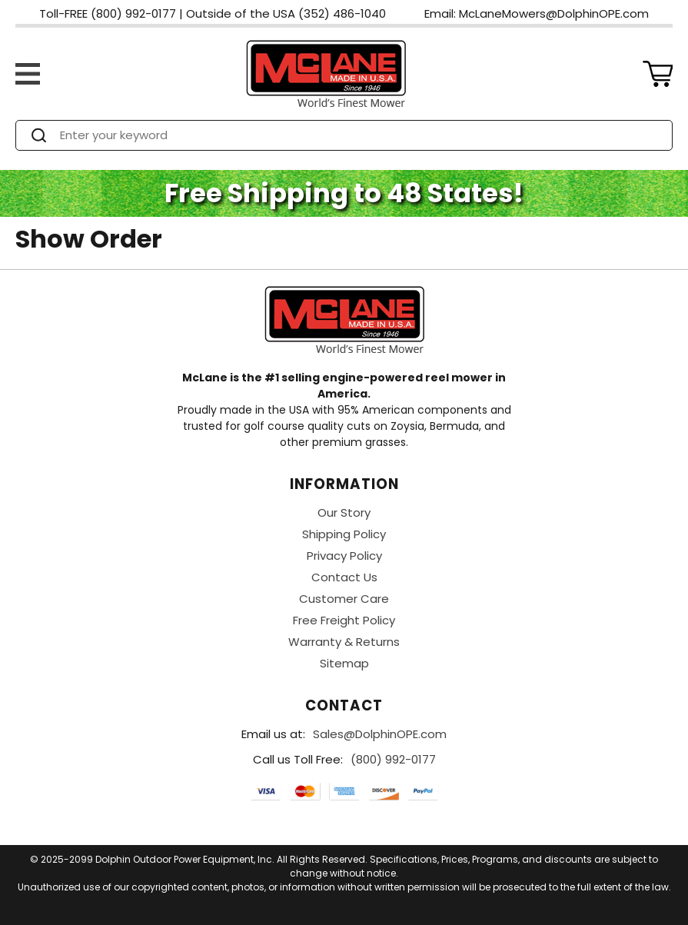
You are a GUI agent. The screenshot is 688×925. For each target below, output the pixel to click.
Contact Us (344, 577)
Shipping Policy (344, 534)
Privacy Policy (344, 555)
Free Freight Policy (344, 620)
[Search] (358, 135)
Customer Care (344, 599)
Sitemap (344, 663)
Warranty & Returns (344, 642)
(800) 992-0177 (393, 759)
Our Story (344, 512)
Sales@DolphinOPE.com (380, 734)
